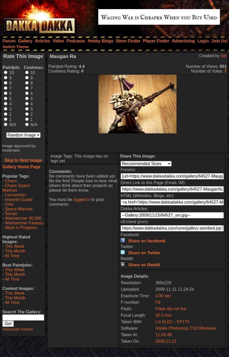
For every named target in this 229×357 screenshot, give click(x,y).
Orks (9, 204)
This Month (15, 251)
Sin (224, 56)
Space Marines (19, 209)
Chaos (11, 181)
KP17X (183, 322)
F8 (157, 302)
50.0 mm (163, 315)
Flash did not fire (170, 309)
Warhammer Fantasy (24, 223)
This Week (14, 246)
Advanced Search (17, 329)
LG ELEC (164, 322)
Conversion (15, 195)
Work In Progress (21, 227)
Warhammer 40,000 (23, 218)
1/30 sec (163, 296)
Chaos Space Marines (16, 187)
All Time (12, 256)
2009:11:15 (165, 341)
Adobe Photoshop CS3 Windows (185, 328)
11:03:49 (163, 335)
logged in (81, 199)
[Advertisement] (137, 141)
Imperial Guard (18, 199)
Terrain (11, 213)
